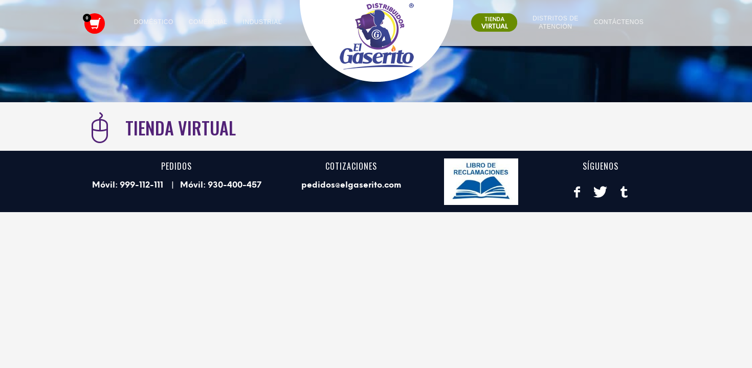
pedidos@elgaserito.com (351, 185)
